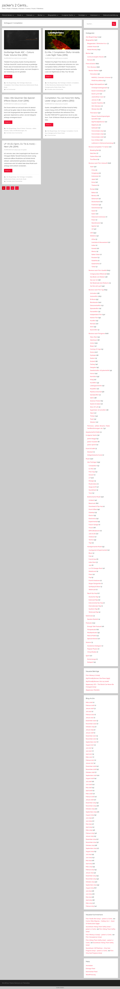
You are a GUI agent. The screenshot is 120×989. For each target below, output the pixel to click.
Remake (93, 324)
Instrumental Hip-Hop (96, 603)
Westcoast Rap (93, 612)
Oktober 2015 (90, 809)
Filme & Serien (8, 15)
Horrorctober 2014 (97, 131)
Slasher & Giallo (95, 404)
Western (93, 422)
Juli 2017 (88, 748)
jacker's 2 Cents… (15, 5)
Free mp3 (92, 472)
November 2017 (91, 739)
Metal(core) (92, 571)
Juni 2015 (89, 821)
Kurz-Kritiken (96, 140)
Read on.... (8, 76)
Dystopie (93, 355)
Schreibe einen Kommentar (55, 89)
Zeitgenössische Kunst (94, 455)
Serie (91, 327)
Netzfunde (89, 616)
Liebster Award (92, 46)
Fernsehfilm (94, 311)
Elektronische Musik (32, 85)
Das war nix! (94, 280)
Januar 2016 (90, 800)
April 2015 (89, 827)
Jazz (90, 565)
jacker (25, 58)
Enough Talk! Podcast (94, 626)
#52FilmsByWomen (98, 122)
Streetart (90, 452)
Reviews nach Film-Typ (96, 290)
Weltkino (93, 236)
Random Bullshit (92, 619)
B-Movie (93, 299)
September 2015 (91, 812)
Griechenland (96, 208)
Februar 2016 (90, 796)
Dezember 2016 (91, 766)
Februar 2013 (90, 906)
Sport (87, 656)
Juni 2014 (89, 857)
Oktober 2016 (90, 772)
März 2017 (89, 757)
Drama (92, 352)
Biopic (92, 346)
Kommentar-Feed (91, 971)
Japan (93, 179)
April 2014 (89, 863)
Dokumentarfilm (95, 305)
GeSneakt (95, 128)
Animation (93, 293)
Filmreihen (93, 74)
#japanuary (95, 125)
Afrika (93, 239)
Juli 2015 (88, 818)
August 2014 (90, 851)
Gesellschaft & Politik (93, 432)
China (93, 170)
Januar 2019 (90, 730)
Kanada (94, 248)
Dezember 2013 (91, 876)
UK (93, 229)
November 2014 (91, 842)
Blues (90, 553)
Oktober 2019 (90, 727)
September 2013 (91, 885)
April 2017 (89, 754)
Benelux (94, 195)
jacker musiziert (92, 441)
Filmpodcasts (91, 629)
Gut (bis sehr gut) (95, 286)
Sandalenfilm (94, 395)
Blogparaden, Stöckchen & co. (97, 43)
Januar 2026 (90, 708)
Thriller (92, 416)
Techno (91, 540)
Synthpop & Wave (94, 586)
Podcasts (30, 15)
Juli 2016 (88, 781)
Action (92, 343)
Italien (94, 214)
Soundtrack (92, 490)
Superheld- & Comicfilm (98, 410)
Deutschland (96, 201)
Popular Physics (92, 649)
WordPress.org (91, 974)
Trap (90, 543)
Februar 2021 (90, 714)
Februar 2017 (90, 760)
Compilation (7, 85)
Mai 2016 (89, 787)
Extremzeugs (91, 659)
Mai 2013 (88, 897)
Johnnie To (95, 100)
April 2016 (89, 790)
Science (88, 642)
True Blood (93, 159)
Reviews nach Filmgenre (97, 333)
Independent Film (96, 314)
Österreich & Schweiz (98, 217)
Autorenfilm (94, 296)
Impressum (95, 15)
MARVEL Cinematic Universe (101, 77)
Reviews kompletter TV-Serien (99, 147)
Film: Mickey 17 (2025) (93, 675)
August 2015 (90, 815)
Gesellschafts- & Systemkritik (99, 370)
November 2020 (91, 724)
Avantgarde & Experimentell (98, 550)
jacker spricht (91, 444)
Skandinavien (96, 223)
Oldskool (91, 537)
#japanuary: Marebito (93, 690)
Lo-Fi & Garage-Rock (95, 568)
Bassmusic (29, 83)
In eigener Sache (68, 15)
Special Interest (92, 638)
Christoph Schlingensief (99, 88)
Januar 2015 (89, 836)
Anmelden (89, 965)
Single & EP (92, 487)
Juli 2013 (88, 891)
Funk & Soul (92, 559)
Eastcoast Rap (93, 600)
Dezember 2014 (91, 839)
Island (93, 211)
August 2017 (90, 745)
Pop (90, 577)
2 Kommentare (51, 135)
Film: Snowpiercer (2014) (94, 937)
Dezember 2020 (91, 720)
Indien (94, 245)
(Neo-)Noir (93, 337)
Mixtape (91, 481)
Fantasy (92, 364)
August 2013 (90, 888)
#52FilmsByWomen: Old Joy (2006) (97, 681)
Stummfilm (93, 330)
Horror (92, 373)
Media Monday (92, 49)
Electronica (23, 85)
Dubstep (91, 512)
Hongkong (95, 173)
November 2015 (91, 806)
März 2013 (89, 903)
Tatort (92, 413)
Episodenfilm (94, 308)
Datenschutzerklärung (110, 15)
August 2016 (90, 778)
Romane (90, 60)
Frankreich (95, 205)
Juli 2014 (88, 854)
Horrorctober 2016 (97, 137)
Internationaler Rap (95, 606)
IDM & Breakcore (94, 531)
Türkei (94, 266)
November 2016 (91, 769)
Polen (93, 220)
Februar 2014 (90, 870)
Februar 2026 (90, 705)
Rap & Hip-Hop (92, 593)
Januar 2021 (89, 717)
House (91, 527)
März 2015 (89, 830)
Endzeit (92, 361)
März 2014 (89, 867)
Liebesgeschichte (96, 385)
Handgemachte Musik (51, 87)
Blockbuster (94, 302)
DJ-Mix (47, 85)
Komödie (93, 376)
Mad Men (93, 153)
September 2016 (91, 775)
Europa (92, 189)
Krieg (92, 379)
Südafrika (95, 260)
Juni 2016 (89, 784)
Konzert (91, 475)
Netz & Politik (91, 635)
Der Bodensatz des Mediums (99, 283)
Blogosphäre (53, 15)
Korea (93, 182)
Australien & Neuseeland (100, 242)
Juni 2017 (89, 751)
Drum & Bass (15, 85)
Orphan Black (94, 156)
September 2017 (91, 742)
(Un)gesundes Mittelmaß (98, 274)
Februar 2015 (90, 833)
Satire (92, 398)
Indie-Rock (92, 562)
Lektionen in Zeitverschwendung (102, 143)
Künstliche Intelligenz (94, 646)
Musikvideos (93, 484)
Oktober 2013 (90, 882)
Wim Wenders (96, 106)
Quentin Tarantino (97, 103)
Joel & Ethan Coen (97, 97)
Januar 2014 (89, 873)
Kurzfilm (93, 320)
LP (89, 478)
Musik (20, 15)
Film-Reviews (91, 67)
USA (91, 233)
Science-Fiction (95, 401)
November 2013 (91, 879)
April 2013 (89, 900)
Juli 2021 (88, 711)
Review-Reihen (94, 70)
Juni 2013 (89, 894)
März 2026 (89, 702)
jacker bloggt (91, 438)
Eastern (92, 358)
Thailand (94, 185)
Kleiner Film (94, 317)
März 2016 (89, 793)
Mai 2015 (88, 824)
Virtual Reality (91, 652)
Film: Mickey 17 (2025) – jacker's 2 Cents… (99, 934)
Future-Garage (93, 524)
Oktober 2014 (90, 845)
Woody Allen (96, 109)
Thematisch (94, 113)
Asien (92, 166)
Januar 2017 (89, 763)
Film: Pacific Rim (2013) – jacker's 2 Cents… (99, 918)
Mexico (94, 251)
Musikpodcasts (92, 632)
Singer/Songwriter (95, 583)
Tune (90, 493)
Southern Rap (93, 609)
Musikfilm (93, 389)
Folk (70, 85)
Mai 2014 (88, 860)
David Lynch (96, 94)
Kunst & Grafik (90, 448)
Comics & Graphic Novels (95, 57)
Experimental (93, 521)
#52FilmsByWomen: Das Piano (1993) (98, 678)
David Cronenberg (98, 91)
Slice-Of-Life (94, 407)
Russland (95, 257)
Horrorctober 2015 (97, 134)
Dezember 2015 (91, 803)
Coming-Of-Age (95, 349)
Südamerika (95, 263)
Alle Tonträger (21, 83)
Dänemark (95, 198)
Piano (63, 87)
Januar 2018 (90, 733)
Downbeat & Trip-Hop (96, 506)
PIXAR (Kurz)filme (97, 80)
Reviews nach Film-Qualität (98, 270)
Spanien (94, 226)
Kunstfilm (93, 382)
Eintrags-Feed (90, 968)
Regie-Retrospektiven (97, 84)
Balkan (94, 192)
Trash (92, 419)
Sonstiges (82, 15)
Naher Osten (96, 254)
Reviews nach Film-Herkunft (98, 163)
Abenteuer (93, 340)
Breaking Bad (94, 150)
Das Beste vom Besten (97, 277)
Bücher (41, 15)
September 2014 (91, 848)
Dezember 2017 (91, 736)
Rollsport (90, 662)
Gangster (93, 367)
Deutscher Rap (93, 597)
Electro (91, 515)
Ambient (68, 83)
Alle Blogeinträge (11, 83)
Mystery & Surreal (96, 392)
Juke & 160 (19, 179)
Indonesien (95, 176)
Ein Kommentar (10, 89)
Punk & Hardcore (94, 580)
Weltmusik (92, 589)
